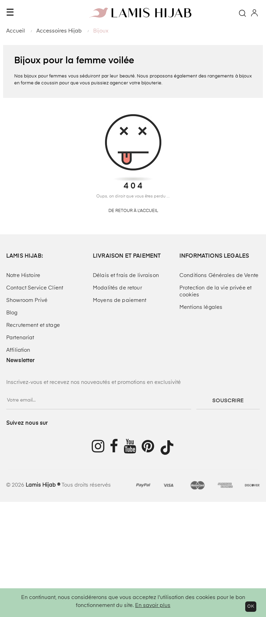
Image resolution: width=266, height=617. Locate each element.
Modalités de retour (117, 288)
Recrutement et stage (33, 325)
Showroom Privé (26, 300)
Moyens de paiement (120, 300)
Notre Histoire (23, 275)
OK (250, 607)
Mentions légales (200, 307)
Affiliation (18, 350)
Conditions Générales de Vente (218, 275)
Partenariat (20, 337)
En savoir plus (152, 605)
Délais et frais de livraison (126, 275)
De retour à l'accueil (133, 211)
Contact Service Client (34, 288)
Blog (12, 312)
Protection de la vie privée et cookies (215, 291)
